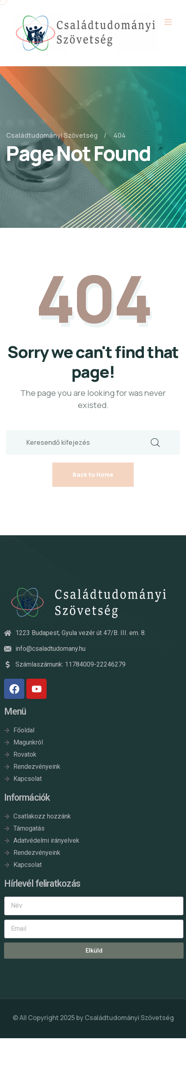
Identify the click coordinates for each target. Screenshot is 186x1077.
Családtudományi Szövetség (129, 1017)
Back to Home (93, 474)
